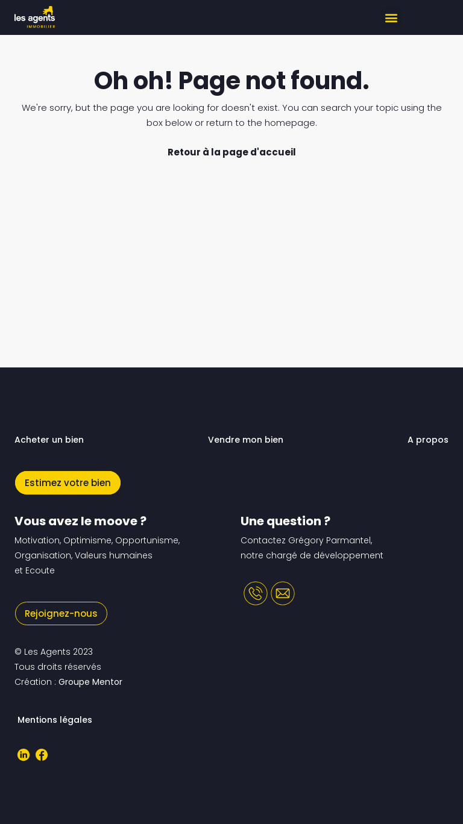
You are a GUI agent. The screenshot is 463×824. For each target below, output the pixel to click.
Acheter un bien (49, 440)
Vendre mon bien (245, 440)
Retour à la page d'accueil (232, 152)
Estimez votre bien (68, 482)
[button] (392, 17)
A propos (428, 440)
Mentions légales (54, 720)
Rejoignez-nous (61, 613)
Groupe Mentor (90, 682)
